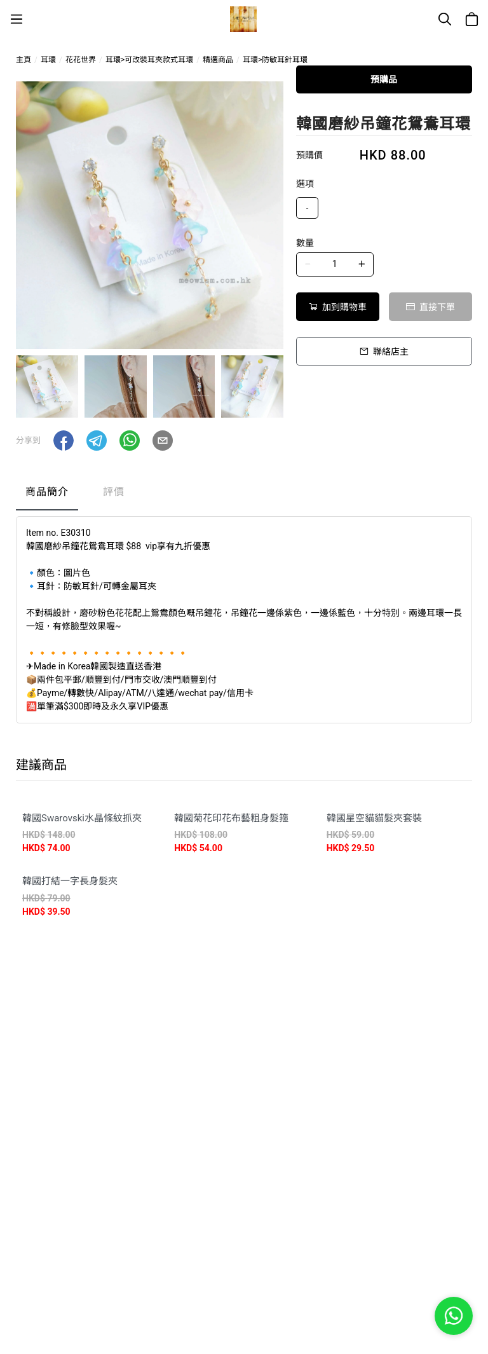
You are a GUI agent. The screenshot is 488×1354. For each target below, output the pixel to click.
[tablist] (244, 494)
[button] (63, 440)
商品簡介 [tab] (47, 492)
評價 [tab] (114, 492)
